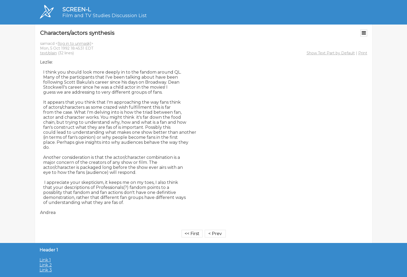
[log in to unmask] (74, 43)
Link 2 (46, 265)
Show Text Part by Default (331, 53)
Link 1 (45, 259)
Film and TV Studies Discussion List (104, 15)
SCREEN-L (76, 9)
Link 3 (46, 270)
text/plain (48, 53)
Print (362, 53)
